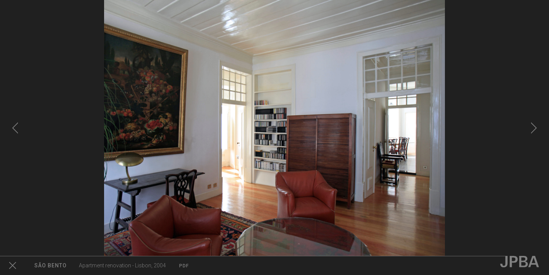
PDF (184, 266)
